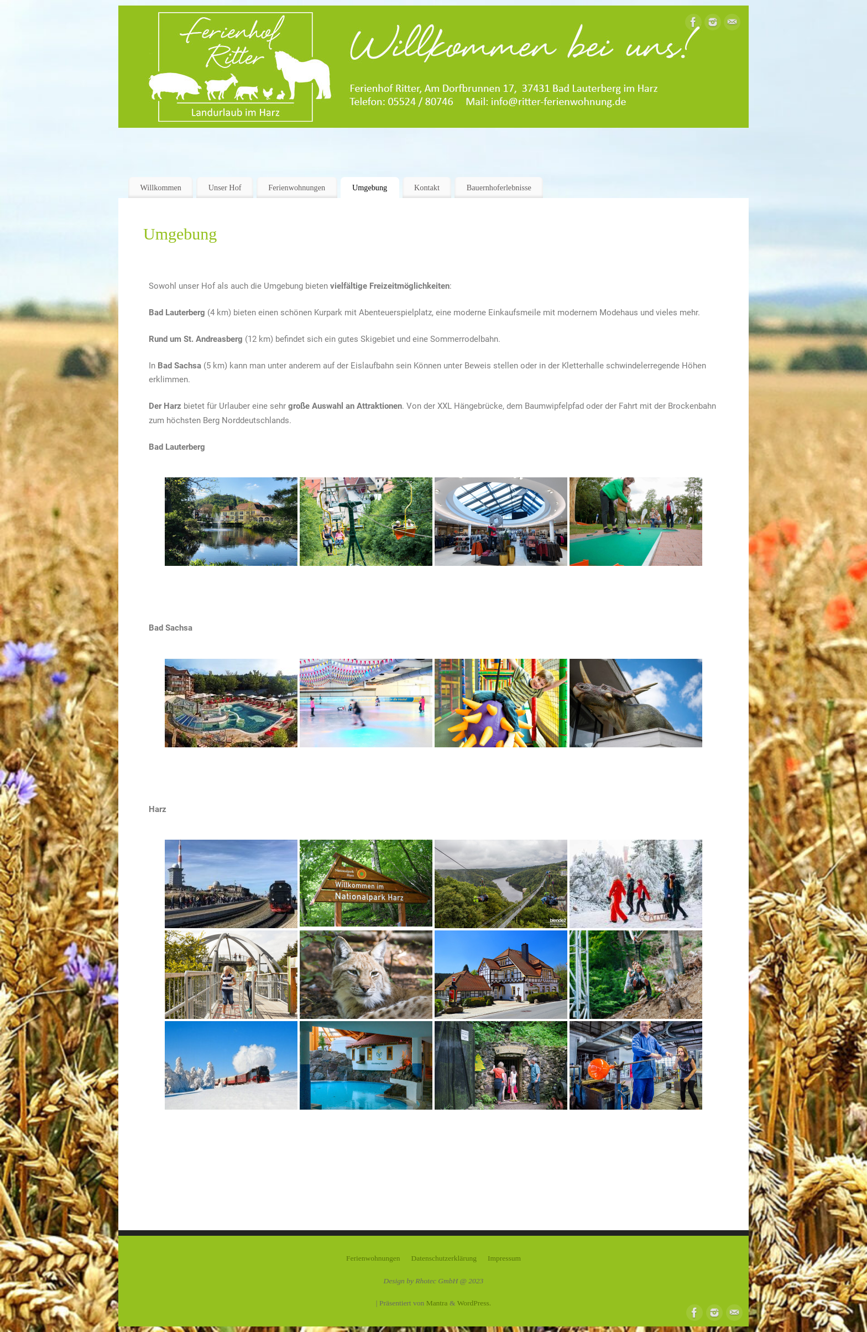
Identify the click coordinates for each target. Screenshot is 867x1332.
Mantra (437, 1303)
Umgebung (369, 187)
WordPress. (474, 1303)
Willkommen (160, 187)
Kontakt (427, 187)
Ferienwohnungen (296, 187)
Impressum (504, 1258)
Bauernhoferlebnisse (499, 187)
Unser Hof (225, 187)
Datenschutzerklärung (444, 1258)
